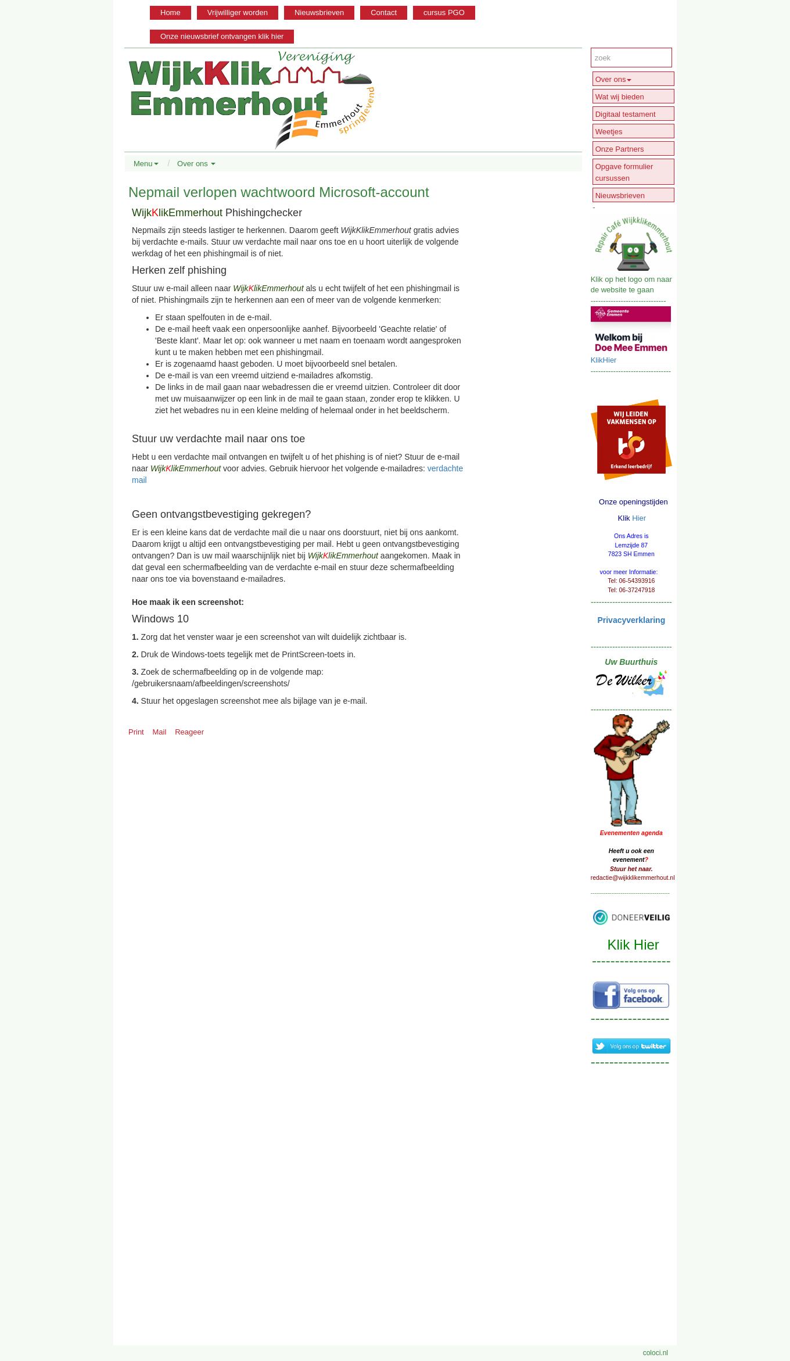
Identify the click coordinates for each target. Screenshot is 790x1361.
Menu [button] (146, 163)
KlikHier (604, 360)
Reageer (189, 732)
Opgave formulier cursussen (624, 172)
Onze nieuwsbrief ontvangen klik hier (221, 36)
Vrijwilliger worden (237, 12)
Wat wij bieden (619, 96)
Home (170, 12)
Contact (384, 12)
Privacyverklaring (631, 620)
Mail (160, 732)
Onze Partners (619, 149)
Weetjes (609, 131)
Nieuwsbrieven (319, 12)
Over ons (613, 79)
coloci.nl (655, 1353)
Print (136, 732)
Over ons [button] (196, 163)
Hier (639, 518)
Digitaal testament (625, 114)
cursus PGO (444, 12)
